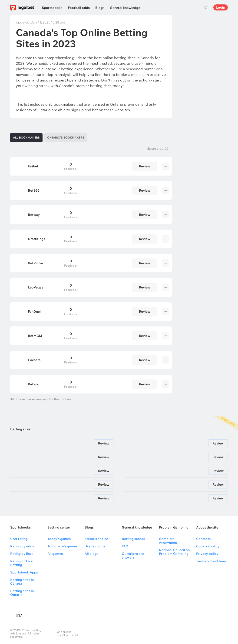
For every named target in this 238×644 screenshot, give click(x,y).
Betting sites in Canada (22, 582)
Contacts (203, 539)
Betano (33, 384)
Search (206, 7)
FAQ (125, 546)
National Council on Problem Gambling (174, 552)
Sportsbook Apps (24, 572)
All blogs (91, 554)
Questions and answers (133, 555)
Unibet (33, 166)
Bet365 (33, 190)
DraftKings (36, 239)
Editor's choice (96, 539)
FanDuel (34, 311)
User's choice (95, 546)
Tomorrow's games (62, 546)
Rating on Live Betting (21, 563)
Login (220, 7)
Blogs (99, 8)
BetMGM (35, 336)
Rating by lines (21, 554)
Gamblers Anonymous (168, 541)
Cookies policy (207, 546)
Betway (34, 215)
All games (55, 554)
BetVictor (35, 263)
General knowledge (125, 8)
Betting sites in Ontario (22, 593)
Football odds (79, 8)
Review (144, 166)
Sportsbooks (52, 8)
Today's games (59, 539)
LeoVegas (35, 287)
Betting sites (20, 429)
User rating (19, 539)
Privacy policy (207, 554)
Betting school (133, 539)
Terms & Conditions (211, 561)
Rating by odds (22, 546)
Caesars (34, 360)
